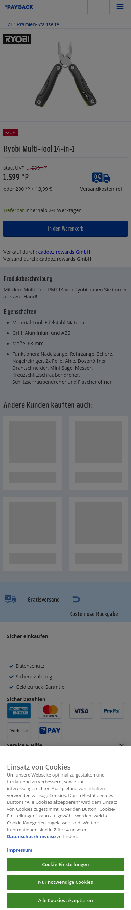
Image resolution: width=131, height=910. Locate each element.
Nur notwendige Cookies (65, 886)
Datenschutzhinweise (31, 840)
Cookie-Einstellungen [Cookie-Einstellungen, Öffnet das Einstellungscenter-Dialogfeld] (65, 868)
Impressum (19, 854)
